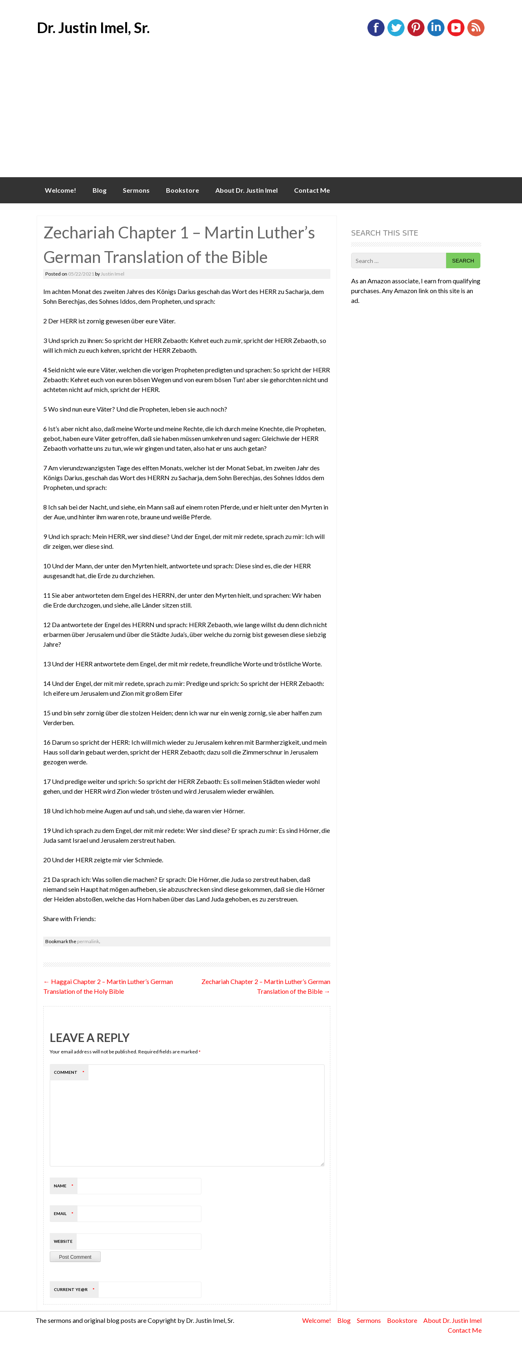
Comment (71, 1072)
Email (65, 1213)
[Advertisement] (261, 116)
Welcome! (60, 190)
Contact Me (312, 190)
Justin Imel (112, 274)
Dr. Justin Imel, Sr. (93, 27)
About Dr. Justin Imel (246, 190)
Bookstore (182, 190)
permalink (88, 941)
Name (65, 1186)
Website (63, 1241)
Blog (99, 190)
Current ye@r (76, 1289)
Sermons (136, 190)
